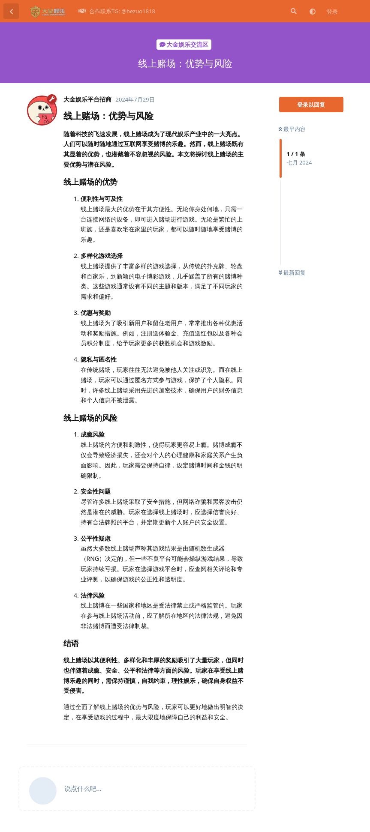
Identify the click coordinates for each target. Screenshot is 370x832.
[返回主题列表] (11, 11)
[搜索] (293, 11)
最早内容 (292, 129)
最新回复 (292, 272)
